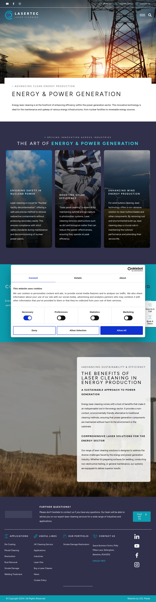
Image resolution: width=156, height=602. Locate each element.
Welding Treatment (13, 574)
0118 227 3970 (99, 561)
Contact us (143, 3)
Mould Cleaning (11, 550)
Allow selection (78, 330)
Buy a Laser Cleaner (43, 568)
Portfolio (105, 3)
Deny (34, 330)
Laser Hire (38, 562)
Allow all (121, 330)
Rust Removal (10, 562)
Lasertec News (124, 3)
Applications (39, 550)
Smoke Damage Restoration (76, 544)
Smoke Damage (11, 568)
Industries (38, 556)
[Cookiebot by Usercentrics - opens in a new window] (130, 269)
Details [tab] (78, 278)
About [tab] (122, 278)
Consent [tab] (33, 278)
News (36, 574)
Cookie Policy (40, 580)
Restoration (9, 556)
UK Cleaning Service (43, 544)
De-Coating (9, 544)
